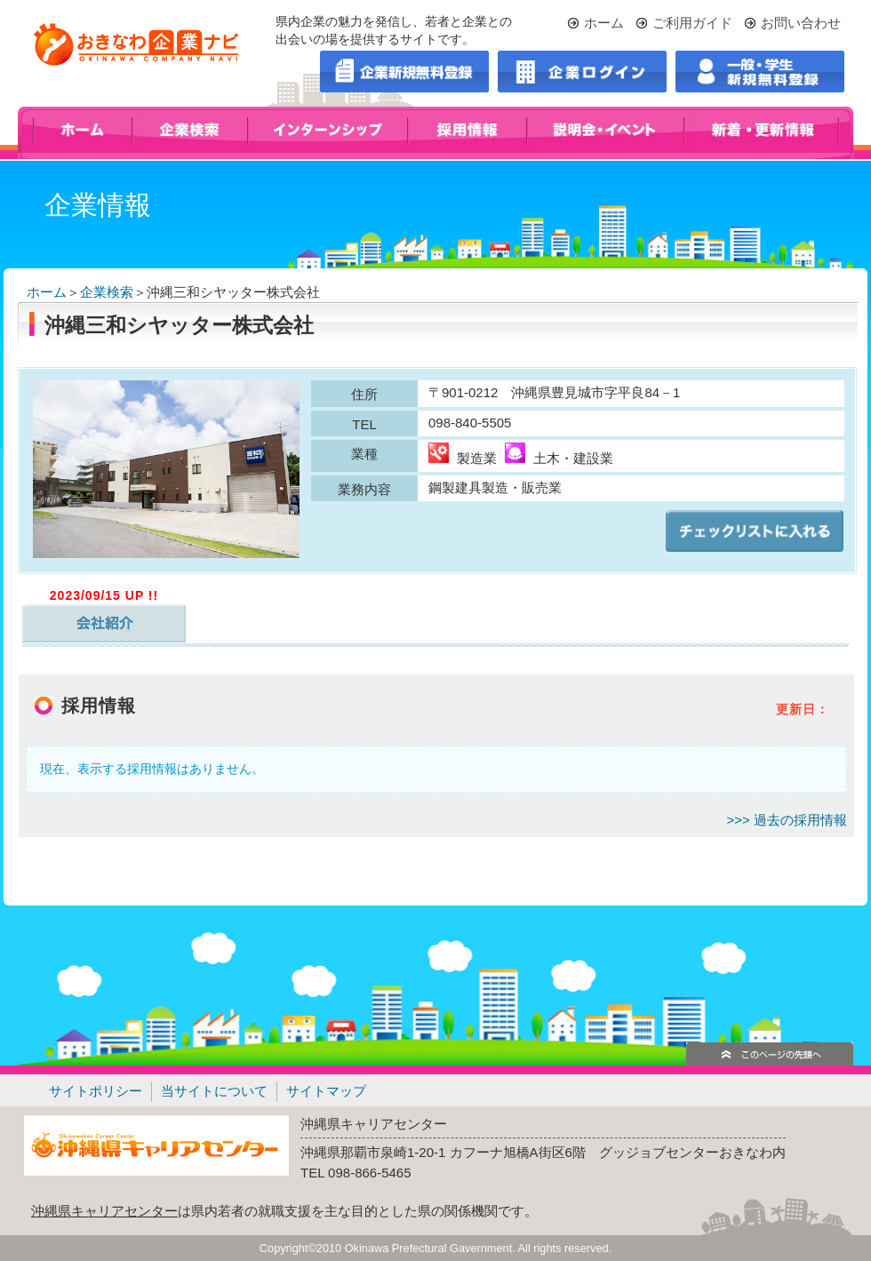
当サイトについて (214, 1090)
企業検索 (106, 291)
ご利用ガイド (692, 22)
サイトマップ (326, 1090)
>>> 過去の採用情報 (787, 819)
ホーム (604, 22)
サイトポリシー (95, 1090)
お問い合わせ (801, 22)
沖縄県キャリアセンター (104, 1210)
